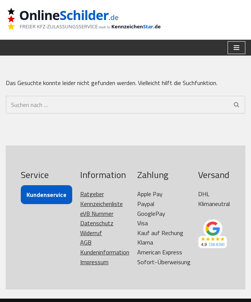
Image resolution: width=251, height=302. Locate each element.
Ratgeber (92, 193)
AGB (85, 242)
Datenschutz (96, 223)
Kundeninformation (104, 252)
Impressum (94, 261)
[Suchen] (117, 105)
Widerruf (91, 232)
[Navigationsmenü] (236, 47)
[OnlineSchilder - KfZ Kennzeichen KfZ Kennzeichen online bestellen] (89, 19)
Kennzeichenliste (101, 203)
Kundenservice (46, 194)
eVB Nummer (96, 213)
